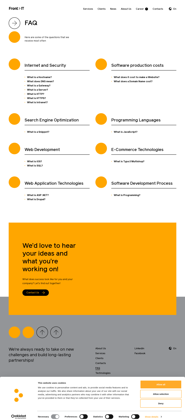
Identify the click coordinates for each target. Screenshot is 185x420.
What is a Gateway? (38, 86)
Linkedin (139, 348)
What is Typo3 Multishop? (129, 161)
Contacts (158, 9)
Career (140, 9)
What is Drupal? (36, 199)
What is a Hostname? (39, 77)
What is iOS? (34, 161)
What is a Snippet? (38, 132)
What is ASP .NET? (38, 195)
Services (88, 9)
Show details (151, 414)
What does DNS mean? (40, 81)
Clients (102, 9)
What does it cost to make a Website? (136, 77)
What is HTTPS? (36, 98)
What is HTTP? (35, 94)
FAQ (97, 368)
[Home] (16, 9)
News (113, 9)
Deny (161, 401)
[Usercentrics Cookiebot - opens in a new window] (18, 414)
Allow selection (161, 391)
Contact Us (32, 292)
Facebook (140, 353)
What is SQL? (35, 166)
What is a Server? (37, 90)
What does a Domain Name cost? (133, 81)
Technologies (102, 373)
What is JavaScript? (125, 132)
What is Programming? (127, 195)
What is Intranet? (37, 102)
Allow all (161, 382)
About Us (126, 9)
